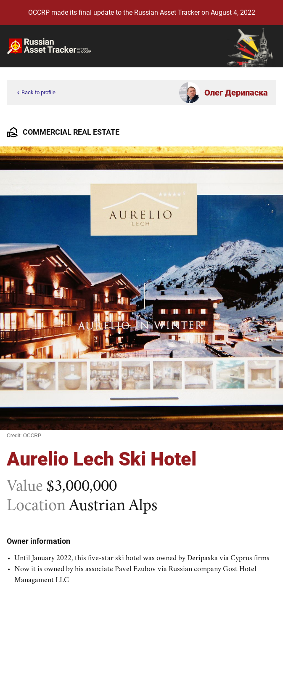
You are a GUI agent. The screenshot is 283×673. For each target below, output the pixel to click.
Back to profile (35, 93)
